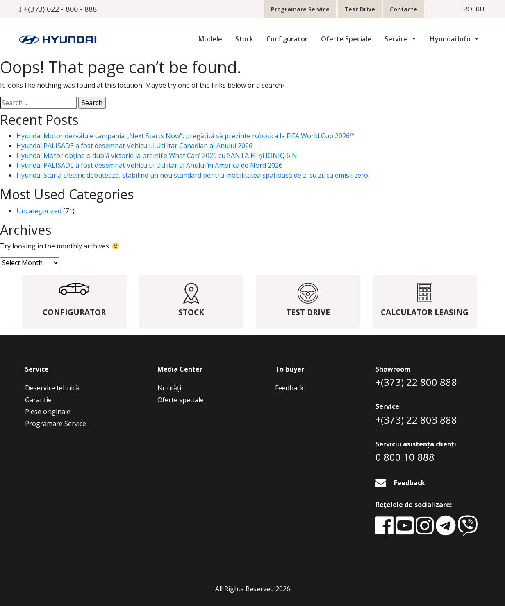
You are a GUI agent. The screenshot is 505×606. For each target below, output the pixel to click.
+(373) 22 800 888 (416, 382)
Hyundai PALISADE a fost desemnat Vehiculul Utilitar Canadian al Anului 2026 (134, 145)
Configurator (287, 38)
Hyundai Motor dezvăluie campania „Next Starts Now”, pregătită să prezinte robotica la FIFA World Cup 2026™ (185, 135)
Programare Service (300, 9)
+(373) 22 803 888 (416, 419)
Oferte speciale (180, 399)
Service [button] (400, 38)
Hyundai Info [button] (455, 38)
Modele (210, 38)
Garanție (38, 399)
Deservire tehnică (52, 387)
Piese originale (48, 411)
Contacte (403, 9)
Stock (244, 38)
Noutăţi (169, 387)
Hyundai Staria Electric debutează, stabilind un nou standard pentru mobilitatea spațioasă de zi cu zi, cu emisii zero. (192, 175)
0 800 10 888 (404, 457)
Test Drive (359, 9)
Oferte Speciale (346, 38)
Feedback (289, 387)
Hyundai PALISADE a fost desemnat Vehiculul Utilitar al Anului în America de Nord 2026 (149, 165)
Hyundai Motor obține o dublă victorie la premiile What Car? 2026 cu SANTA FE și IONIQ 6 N (156, 155)
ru (480, 9)
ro (467, 9)
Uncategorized (38, 210)
